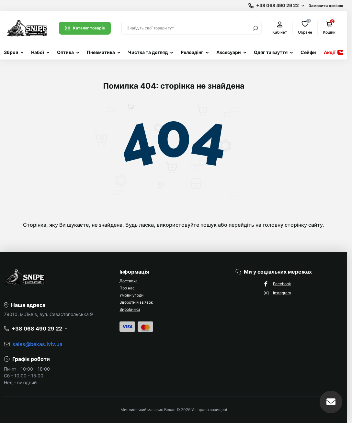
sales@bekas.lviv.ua (37, 344)
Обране (305, 28)
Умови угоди (131, 295)
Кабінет (279, 28)
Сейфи (308, 52)
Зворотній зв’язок (136, 302)
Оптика (65, 52)
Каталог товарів (85, 28)
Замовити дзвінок (326, 5)
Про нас (127, 288)
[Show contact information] (276, 6)
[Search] (255, 28)
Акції (329, 52)
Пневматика (101, 52)
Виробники (129, 309)
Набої (37, 52)
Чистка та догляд (148, 52)
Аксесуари (228, 52)
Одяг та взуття (271, 52)
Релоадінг (192, 52)
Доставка (128, 280)
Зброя (11, 52)
